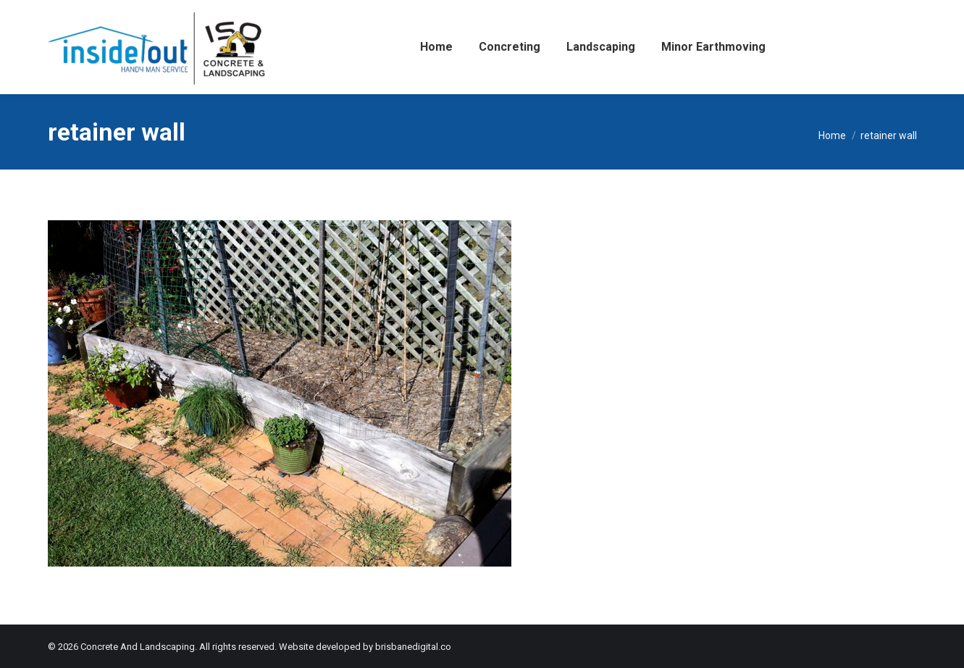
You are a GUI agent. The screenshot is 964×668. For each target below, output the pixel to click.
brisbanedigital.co (413, 646)
